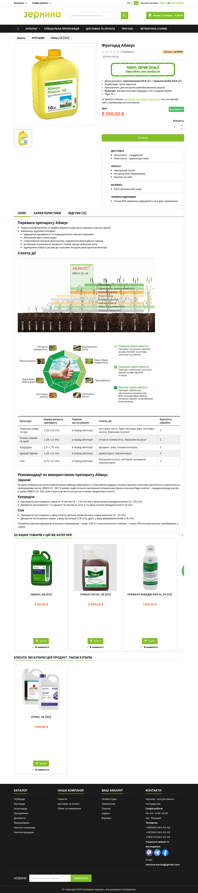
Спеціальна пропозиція (61, 28)
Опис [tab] (22, 213)
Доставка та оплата (100, 28)
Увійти (162, 3)
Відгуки (77, 213)
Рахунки (106, 808)
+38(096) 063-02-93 (158, 832)
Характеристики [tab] (47, 213)
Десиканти (19, 818)
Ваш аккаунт (112, 790)
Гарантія (62, 799)
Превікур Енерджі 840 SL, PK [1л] (149, 594)
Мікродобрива (21, 823)
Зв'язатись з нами (153, 28)
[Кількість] (174, 127)
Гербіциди (19, 799)
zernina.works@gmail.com (163, 864)
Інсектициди (20, 808)
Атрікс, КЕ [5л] (41, 717)
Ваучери (106, 818)
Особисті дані (109, 799)
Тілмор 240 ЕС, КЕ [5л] (95, 594)
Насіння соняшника (24, 827)
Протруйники (21, 813)
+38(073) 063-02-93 (158, 837)
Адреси (106, 813)
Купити (142, 138)
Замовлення (108, 804)
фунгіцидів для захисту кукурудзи (142, 99)
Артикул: (168, 51)
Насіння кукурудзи (24, 832)
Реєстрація (178, 3)
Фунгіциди (19, 804)
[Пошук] (99, 15)
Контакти (153, 790)
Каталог (32, 28)
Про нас (127, 28)
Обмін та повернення (69, 808)
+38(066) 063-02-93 (158, 827)
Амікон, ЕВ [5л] (41, 594)
